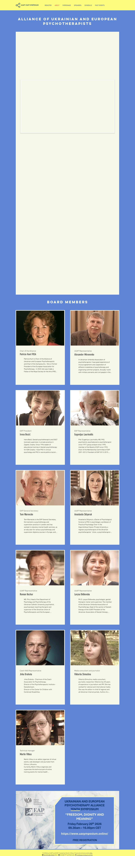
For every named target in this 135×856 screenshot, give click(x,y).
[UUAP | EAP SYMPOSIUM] (31, 5)
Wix (91, 853)
